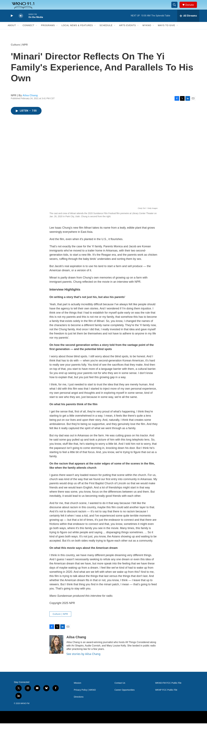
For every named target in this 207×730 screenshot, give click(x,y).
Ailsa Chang (30, 102)
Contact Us (119, 689)
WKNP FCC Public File (166, 696)
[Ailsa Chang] (56, 651)
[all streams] (188, 22)
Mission (77, 689)
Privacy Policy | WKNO (85, 696)
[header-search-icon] (176, 8)
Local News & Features (77, 32)
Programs (48, 32)
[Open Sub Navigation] (18, 32)
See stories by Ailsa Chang (83, 660)
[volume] (20, 22)
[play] (11, 22)
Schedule (105, 32)
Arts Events (127, 32)
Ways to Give (166, 32)
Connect (28, 32)
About (12, 32)
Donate (191, 8)
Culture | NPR (19, 51)
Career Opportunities (124, 696)
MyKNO (146, 32)
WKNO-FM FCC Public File (168, 689)
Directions (78, 703)
